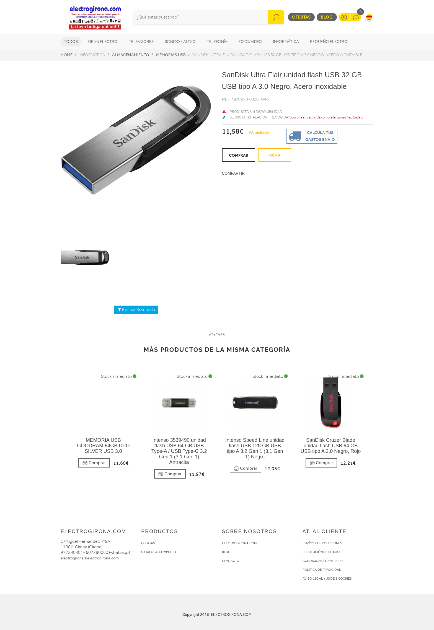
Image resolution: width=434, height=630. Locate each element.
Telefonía (217, 41)
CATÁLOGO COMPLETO (158, 552)
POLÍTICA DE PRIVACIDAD (322, 570)
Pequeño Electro (329, 41)
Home (67, 54)
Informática (286, 41)
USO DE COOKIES (339, 578)
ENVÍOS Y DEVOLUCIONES (322, 543)
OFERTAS (148, 543)
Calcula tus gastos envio (311, 135)
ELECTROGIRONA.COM (239, 543)
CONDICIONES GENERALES (323, 561)
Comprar (94, 463)
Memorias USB (171, 54)
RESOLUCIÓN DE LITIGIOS (322, 552)
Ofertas (301, 17)
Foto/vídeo (250, 41)
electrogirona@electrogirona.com (90, 558)
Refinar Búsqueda (136, 309)
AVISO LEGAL (313, 578)
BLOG (226, 552)
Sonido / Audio (180, 41)
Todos (71, 41)
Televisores (141, 41)
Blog (327, 17)
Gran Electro (103, 41)
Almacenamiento (130, 54)
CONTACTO (230, 561)
